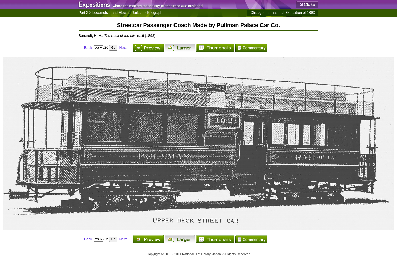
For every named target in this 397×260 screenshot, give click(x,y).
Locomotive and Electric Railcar (117, 12)
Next (123, 48)
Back (88, 48)
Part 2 (83, 12)
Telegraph (155, 12)
